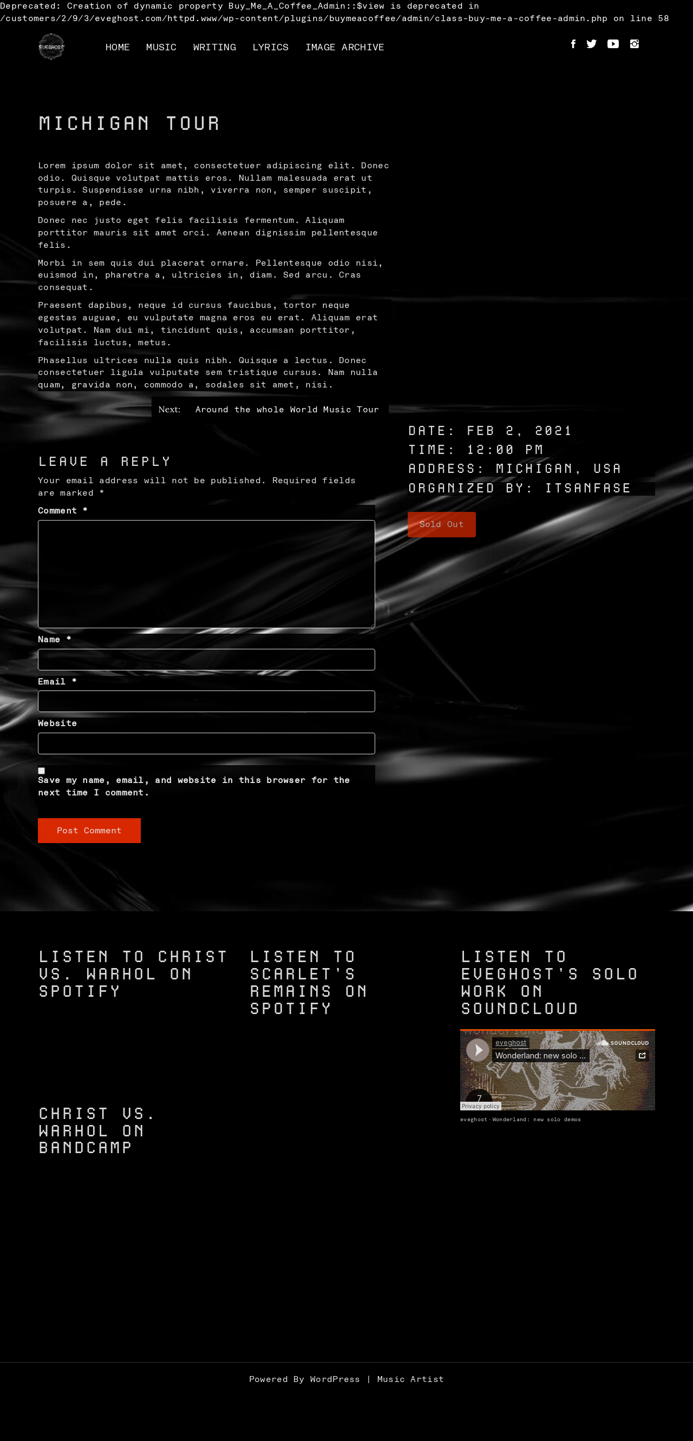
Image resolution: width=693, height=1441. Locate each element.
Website (57, 723)
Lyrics (270, 47)
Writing (214, 47)
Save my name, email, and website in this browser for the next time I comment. (194, 786)
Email (57, 681)
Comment (63, 510)
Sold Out (442, 524)
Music (161, 47)
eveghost (473, 1119)
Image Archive (345, 47)
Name (54, 639)
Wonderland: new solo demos (537, 1119)
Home (118, 47)
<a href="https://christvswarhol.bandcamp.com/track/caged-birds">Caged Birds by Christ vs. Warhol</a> (135, 1278)
